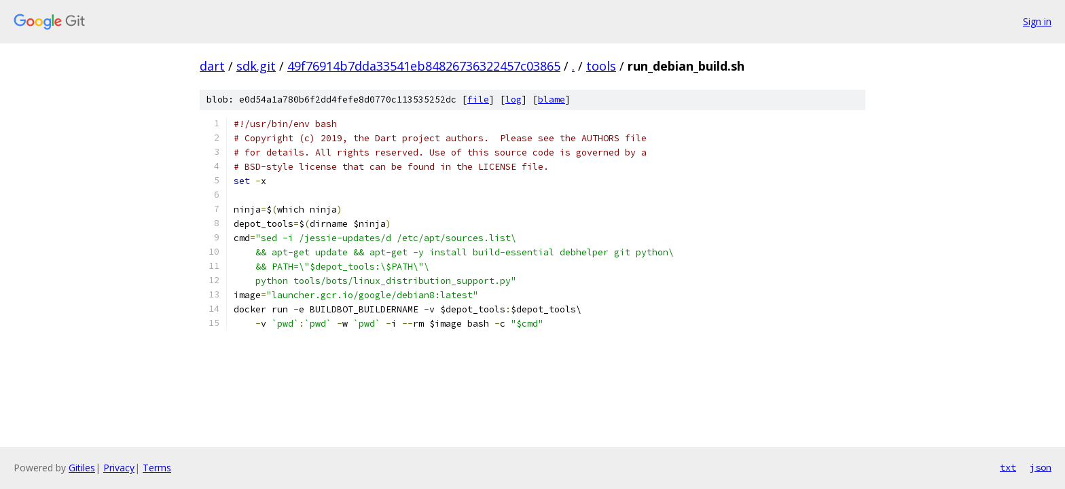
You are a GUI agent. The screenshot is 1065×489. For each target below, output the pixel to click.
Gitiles (82, 467)
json (1040, 467)
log (513, 99)
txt (1008, 467)
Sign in (1037, 21)
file (478, 99)
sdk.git (256, 66)
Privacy (118, 467)
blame (551, 99)
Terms (157, 467)
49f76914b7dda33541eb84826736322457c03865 (423, 66)
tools (601, 66)
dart (212, 66)
